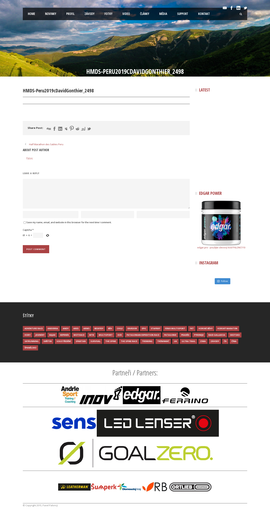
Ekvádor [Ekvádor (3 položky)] (132, 328)
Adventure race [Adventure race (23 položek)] (34, 328)
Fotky (108, 14)
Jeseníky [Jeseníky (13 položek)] (39, 335)
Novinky (50, 14)
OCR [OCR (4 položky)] (119, 335)
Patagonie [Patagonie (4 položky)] (170, 335)
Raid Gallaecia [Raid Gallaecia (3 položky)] (216, 335)
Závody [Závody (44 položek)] (215, 341)
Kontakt (204, 14)
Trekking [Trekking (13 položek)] (147, 341)
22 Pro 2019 (33, 100)
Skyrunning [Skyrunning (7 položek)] (32, 341)
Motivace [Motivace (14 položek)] (79, 335)
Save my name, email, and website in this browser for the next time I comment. (68, 222)
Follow (222, 281)
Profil (70, 14)
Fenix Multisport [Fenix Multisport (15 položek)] (175, 328)
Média (163, 14)
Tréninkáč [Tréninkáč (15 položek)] (163, 341)
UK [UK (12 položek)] (175, 341)
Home (31, 14)
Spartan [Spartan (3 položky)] (81, 341)
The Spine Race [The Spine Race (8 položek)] (129, 341)
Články (144, 14)
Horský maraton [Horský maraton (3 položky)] (227, 328)
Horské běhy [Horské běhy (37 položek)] (206, 328)
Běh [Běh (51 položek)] (110, 328)
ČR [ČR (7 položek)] (225, 341)
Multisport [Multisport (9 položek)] (106, 335)
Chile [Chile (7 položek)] (120, 328)
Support (182, 14)
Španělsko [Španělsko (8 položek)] (30, 347)
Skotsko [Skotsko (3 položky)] (235, 335)
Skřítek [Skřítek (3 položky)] (47, 341)
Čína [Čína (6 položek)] (233, 341)
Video (126, 14)
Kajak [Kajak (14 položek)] (52, 335)
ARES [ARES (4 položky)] (76, 328)
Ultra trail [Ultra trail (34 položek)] (188, 341)
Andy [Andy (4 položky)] (66, 328)
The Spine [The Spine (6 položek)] (110, 341)
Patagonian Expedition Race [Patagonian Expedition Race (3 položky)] (143, 335)
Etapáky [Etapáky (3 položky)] (155, 328)
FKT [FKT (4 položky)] (192, 328)
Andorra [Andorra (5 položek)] (53, 328)
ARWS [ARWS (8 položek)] (86, 328)
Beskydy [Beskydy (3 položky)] (98, 328)
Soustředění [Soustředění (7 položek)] (64, 341)
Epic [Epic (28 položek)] (144, 328)
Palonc (50, 100)
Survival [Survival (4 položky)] (95, 341)
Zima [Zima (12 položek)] (203, 341)
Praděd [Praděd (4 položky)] (185, 335)
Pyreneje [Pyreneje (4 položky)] (199, 335)
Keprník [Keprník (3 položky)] (64, 335)
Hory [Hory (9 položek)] (28, 335)
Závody (89, 14)
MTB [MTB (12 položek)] (91, 335)
